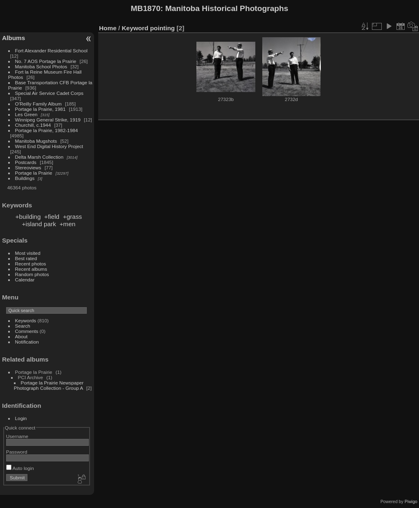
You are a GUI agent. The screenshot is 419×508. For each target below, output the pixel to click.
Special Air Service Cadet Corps (49, 93)
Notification (27, 341)
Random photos (32, 274)
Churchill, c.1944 (33, 125)
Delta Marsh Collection (39, 157)
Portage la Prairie (33, 172)
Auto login (20, 468)
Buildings (25, 178)
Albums (13, 37)
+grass (72, 216)
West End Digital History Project (49, 146)
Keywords (25, 320)
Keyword (135, 28)
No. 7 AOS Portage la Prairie (46, 61)
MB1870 (146, 8)
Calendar (25, 279)
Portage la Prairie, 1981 (40, 109)
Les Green (26, 114)
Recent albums (31, 269)
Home (108, 28)
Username (17, 436)
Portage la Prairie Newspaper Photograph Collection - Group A (48, 385)
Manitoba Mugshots (36, 141)
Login (21, 418)
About (21, 336)
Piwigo (411, 501)
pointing (162, 28)
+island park (39, 223)
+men (67, 223)
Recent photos (30, 263)
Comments (26, 331)
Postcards (25, 162)
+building (28, 216)
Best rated (26, 258)
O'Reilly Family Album (38, 103)
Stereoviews (28, 167)
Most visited (28, 253)
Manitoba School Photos (41, 66)
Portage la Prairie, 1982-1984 (46, 130)
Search (22, 325)
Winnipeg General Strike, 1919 (48, 119)
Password (16, 451)
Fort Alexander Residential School (51, 50)
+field (51, 216)
